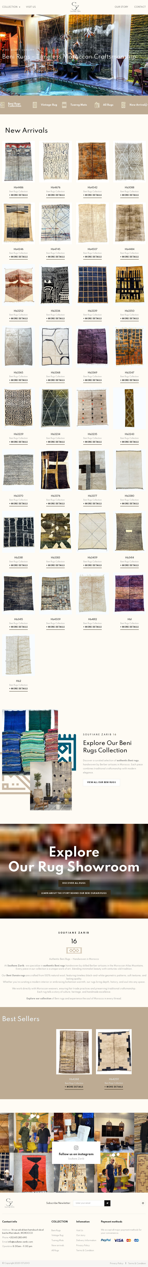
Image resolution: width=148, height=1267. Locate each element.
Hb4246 (18, 249)
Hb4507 (92, 249)
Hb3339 (92, 311)
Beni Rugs (56, 1231)
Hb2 (18, 681)
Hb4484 (129, 249)
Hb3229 (18, 434)
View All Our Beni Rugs (101, 783)
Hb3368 (55, 373)
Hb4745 (55, 249)
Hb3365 (18, 373)
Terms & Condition (85, 1251)
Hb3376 (55, 496)
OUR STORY (121, 7)
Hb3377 (92, 496)
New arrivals (57, 1246)
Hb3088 (129, 188)
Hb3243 (129, 434)
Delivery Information (86, 1241)
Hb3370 (18, 496)
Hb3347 (129, 373)
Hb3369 (92, 373)
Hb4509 (56, 620)
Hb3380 (129, 496)
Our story (80, 1236)
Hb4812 (92, 620)
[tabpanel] (74, 55)
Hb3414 (129, 558)
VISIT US (31, 7)
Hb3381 (18, 558)
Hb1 (129, 620)
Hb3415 (18, 620)
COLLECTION (11, 7)
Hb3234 (55, 434)
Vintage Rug (57, 1236)
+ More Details (18, 196)
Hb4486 (18, 188)
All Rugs (55, 1251)
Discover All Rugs (74, 884)
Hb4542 (92, 188)
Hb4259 (114, 1079)
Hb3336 (55, 311)
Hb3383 (55, 558)
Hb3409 (92, 558)
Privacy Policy (83, 1246)
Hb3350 (129, 311)
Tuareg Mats (57, 1241)
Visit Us (79, 1231)
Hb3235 (92, 434)
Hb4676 (55, 188)
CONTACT (140, 7)
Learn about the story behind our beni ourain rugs (74, 894)
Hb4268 (74, 1079)
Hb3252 (18, 311)
